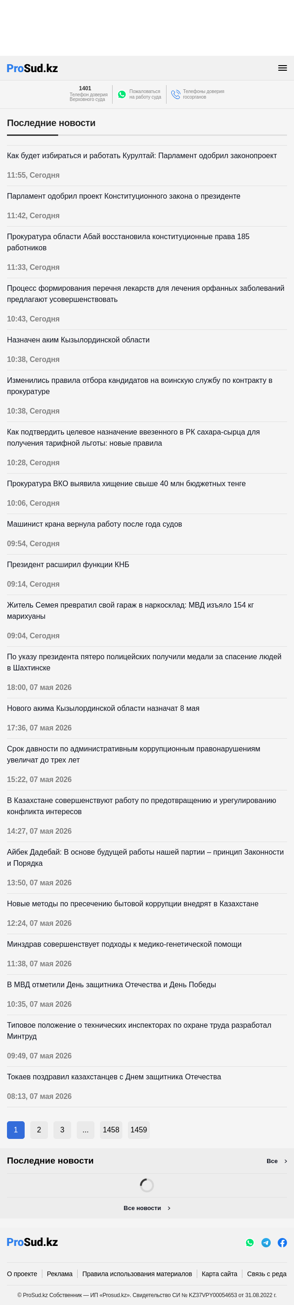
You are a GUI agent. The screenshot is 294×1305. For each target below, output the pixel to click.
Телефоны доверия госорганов (204, 94)
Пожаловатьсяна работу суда (145, 94)
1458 (111, 1130)
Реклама (60, 1274)
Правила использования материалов (137, 1274)
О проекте (22, 1274)
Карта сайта (219, 1274)
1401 (85, 88)
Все (272, 1161)
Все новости (142, 1208)
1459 (139, 1130)
